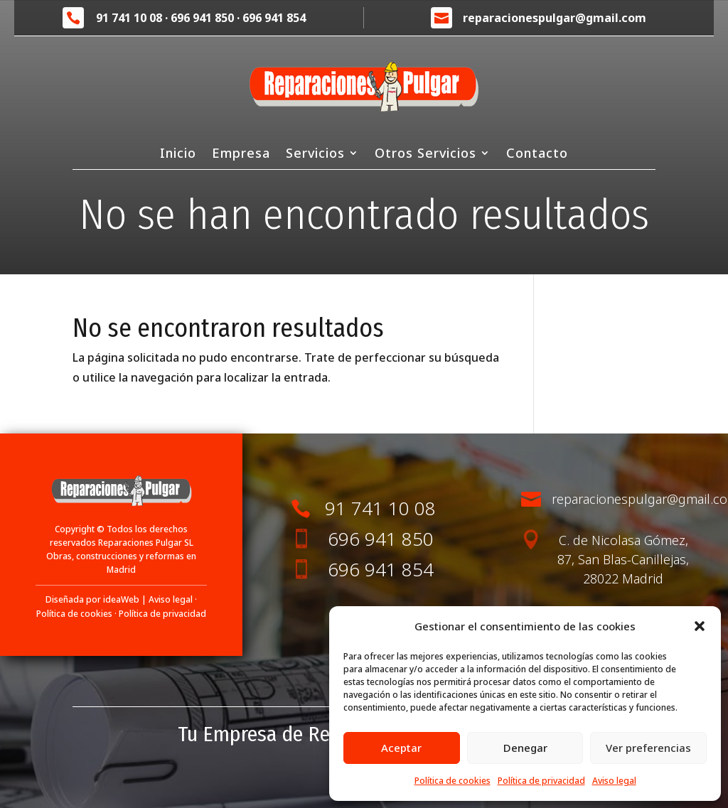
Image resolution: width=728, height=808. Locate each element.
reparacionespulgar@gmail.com (554, 18)
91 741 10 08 (129, 18)
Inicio (178, 154)
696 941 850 (202, 18)
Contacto (537, 154)
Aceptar (401, 747)
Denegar (525, 747)
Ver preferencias (648, 747)
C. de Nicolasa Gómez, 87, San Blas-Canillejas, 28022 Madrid (623, 559)
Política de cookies (452, 781)
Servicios (315, 154)
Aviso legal (614, 781)
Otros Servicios (425, 154)
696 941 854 (274, 18)
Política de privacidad (541, 781)
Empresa (241, 154)
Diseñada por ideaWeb (92, 599)
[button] (699, 626)
